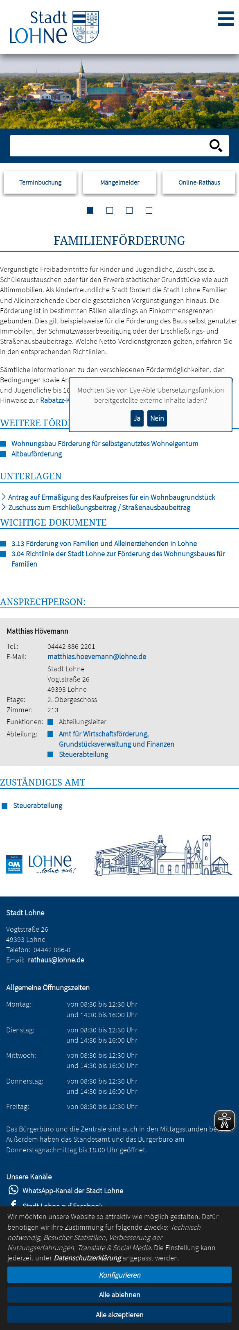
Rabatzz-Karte (61, 400)
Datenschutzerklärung (87, 1257)
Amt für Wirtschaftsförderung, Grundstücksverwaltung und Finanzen (116, 739)
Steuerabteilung (83, 754)
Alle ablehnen (119, 1294)
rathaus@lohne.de (56, 959)
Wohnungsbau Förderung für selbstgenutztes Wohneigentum (104, 443)
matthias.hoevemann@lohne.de (96, 656)
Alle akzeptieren (120, 1314)
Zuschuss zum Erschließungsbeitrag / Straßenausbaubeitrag (95, 507)
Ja (136, 418)
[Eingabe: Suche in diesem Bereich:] (110, 146)
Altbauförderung (36, 453)
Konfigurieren (119, 1275)
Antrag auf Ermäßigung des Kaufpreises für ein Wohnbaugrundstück (107, 497)
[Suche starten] (216, 145)
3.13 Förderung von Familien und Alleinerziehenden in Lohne (104, 543)
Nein (157, 418)
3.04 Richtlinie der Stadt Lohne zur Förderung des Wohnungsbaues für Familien (118, 559)
